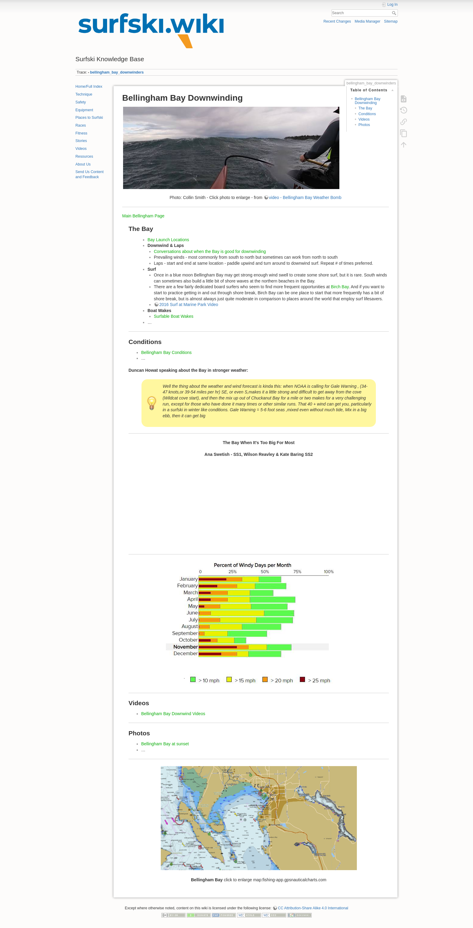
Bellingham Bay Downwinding (367, 101)
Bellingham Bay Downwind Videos (173, 713)
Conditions (367, 114)
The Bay (365, 108)
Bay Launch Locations (168, 239)
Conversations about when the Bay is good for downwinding (210, 251)
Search (395, 13)
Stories (81, 141)
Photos (364, 125)
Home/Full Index (88, 86)
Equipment (84, 110)
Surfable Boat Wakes (173, 316)
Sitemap (391, 21)
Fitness (81, 133)
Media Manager (367, 21)
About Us (82, 164)
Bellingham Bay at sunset (165, 743)
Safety (80, 102)
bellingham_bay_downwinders (117, 72)
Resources (84, 156)
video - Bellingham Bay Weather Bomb (305, 197)
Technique (83, 94)
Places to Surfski (89, 117)
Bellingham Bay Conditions (166, 352)
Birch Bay (340, 286)
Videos (81, 149)
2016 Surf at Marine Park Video (188, 304)
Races (80, 125)
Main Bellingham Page (143, 215)
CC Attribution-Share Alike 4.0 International (313, 908)
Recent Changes (337, 21)
